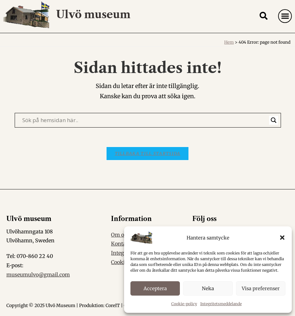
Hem (229, 42)
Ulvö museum (93, 14)
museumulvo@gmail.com (38, 274)
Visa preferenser (261, 288)
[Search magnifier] (273, 120)
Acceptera (155, 288)
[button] (282, 237)
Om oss (120, 234)
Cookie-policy (184, 303)
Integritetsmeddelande (221, 303)
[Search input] (145, 120)
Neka (208, 288)
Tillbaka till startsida (148, 153)
